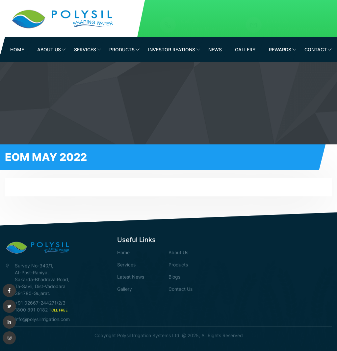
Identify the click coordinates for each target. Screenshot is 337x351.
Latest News (130, 276)
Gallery (245, 49)
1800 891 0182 (222, 22)
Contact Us (180, 288)
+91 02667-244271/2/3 (40, 302)
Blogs (174, 276)
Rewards (280, 49)
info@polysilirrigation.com (299, 22)
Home (17, 49)
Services (85, 49)
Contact (315, 49)
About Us (49, 49)
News (215, 49)
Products (122, 49)
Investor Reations (171, 49)
